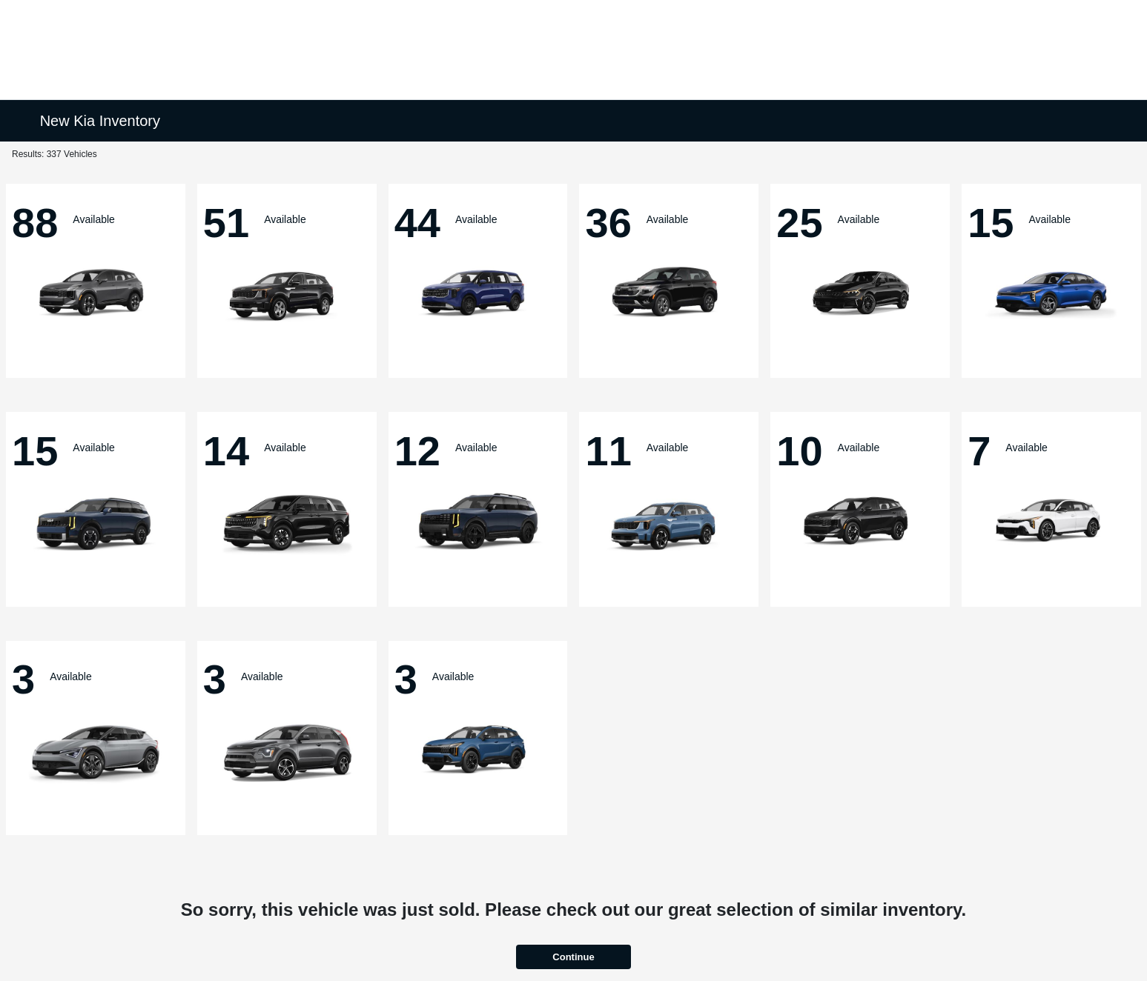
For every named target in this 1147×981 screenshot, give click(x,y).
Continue (573, 956)
